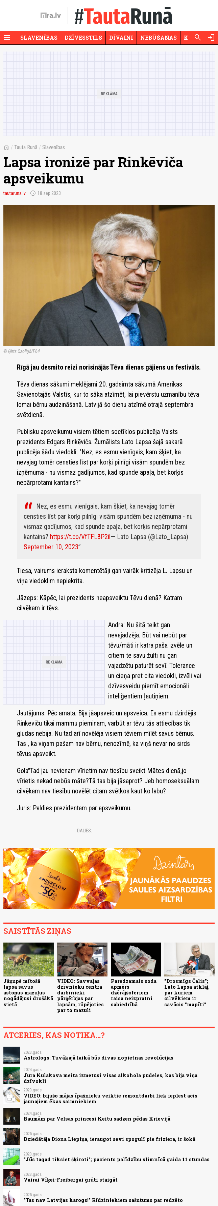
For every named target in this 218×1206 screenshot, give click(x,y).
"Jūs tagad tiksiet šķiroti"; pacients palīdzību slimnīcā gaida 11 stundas (117, 1159)
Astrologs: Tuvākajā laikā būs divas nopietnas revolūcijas (98, 1057)
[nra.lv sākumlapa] (51, 16)
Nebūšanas (158, 37)
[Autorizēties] (211, 37)
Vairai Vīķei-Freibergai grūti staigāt (71, 1180)
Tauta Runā (26, 147)
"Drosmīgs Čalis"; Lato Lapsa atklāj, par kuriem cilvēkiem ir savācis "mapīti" (187, 993)
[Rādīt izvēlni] (7, 37)
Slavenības (38, 37)
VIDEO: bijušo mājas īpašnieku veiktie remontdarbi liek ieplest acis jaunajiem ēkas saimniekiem (110, 1098)
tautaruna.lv (14, 193)
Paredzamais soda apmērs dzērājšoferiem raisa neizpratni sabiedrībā (133, 993)
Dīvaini (121, 37)
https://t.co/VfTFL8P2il (80, 537)
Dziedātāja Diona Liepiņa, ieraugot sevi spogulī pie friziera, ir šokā (109, 1139)
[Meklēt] (197, 37)
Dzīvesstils (83, 37)
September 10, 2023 (51, 547)
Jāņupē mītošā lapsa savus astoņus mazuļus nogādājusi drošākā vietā (28, 993)
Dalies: (84, 830)
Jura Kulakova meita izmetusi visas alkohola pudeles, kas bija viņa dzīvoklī (110, 1078)
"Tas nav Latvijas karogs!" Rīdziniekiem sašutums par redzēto (103, 1200)
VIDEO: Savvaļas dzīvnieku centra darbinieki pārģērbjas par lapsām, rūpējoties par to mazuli (80, 995)
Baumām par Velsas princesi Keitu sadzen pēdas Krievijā (97, 1118)
